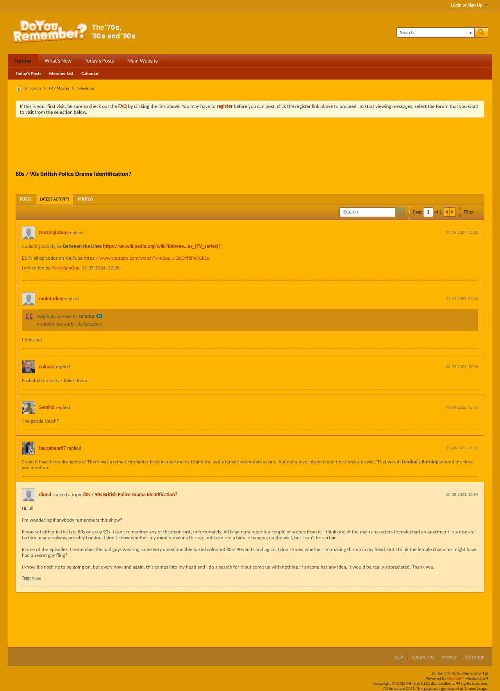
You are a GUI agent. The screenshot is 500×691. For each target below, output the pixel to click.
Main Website (142, 60)
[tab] (26, 199)
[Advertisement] (250, 145)
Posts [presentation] (25, 199)
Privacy (449, 657)
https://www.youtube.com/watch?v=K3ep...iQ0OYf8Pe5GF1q (146, 258)
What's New (58, 60)
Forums (22, 60)
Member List (61, 73)
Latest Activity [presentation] (55, 199)
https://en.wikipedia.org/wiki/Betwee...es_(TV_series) (160, 246)
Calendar (89, 73)
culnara (47, 367)
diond (45, 494)
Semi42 (47, 407)
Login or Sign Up (469, 5)
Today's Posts (99, 60)
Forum (35, 88)
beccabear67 (52, 448)
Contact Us (423, 657)
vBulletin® (456, 678)
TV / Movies (58, 88)
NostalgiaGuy (53, 232)
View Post (99, 316)
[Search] (435, 32)
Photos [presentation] (85, 199)
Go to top (474, 657)
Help (399, 657)
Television (85, 88)
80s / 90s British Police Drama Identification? (130, 494)
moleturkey (51, 299)
